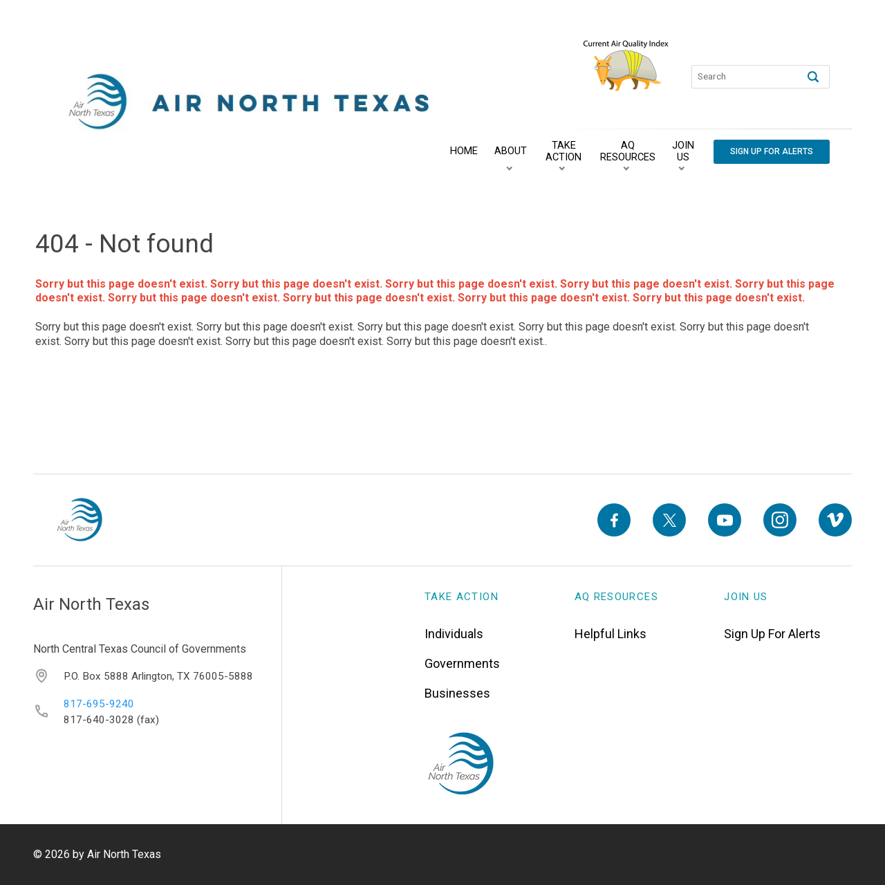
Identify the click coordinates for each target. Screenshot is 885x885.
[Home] (464, 151)
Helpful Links (610, 633)
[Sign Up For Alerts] (772, 152)
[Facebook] (614, 520)
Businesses (457, 693)
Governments (462, 663)
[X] (669, 520)
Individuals (454, 633)
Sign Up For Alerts (772, 633)
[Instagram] (779, 520)
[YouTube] (724, 520)
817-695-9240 (99, 704)
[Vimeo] (835, 520)
